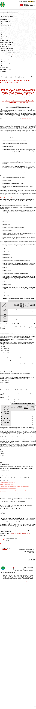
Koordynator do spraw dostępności (8, 32)
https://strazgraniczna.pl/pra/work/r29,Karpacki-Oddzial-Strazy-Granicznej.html (18, 101)
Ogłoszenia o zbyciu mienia (6, 59)
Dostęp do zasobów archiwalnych (8, 48)
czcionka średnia (33, 76)
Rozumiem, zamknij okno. (27, 581)
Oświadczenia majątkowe (6, 25)
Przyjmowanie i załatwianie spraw (7, 42)
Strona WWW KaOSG (5, 67)
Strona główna (3, 12)
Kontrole (3, 29)
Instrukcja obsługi (29, 567)
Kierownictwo (3, 23)
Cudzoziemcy (3, 71)
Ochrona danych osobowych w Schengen (9, 63)
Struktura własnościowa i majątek (7, 34)
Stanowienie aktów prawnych (7, 56)
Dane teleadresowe (5, 27)
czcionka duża (35, 76)
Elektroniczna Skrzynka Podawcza (8, 44)
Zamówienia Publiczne (5, 65)
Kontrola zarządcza (5, 30)
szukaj (20, 1)
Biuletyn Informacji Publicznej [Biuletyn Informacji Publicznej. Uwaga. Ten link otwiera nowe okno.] (19, 567)
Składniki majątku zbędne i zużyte (7, 57)
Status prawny (4, 19)
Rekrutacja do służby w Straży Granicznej (12, 12)
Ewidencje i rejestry (5, 46)
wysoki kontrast (30, 1)
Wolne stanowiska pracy (6, 61)
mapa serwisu (25, 1)
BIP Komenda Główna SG (6, 69)
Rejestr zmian (4, 549)
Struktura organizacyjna (6, 21)
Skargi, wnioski (4, 36)
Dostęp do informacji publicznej (7, 50)
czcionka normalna (31, 76)
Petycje (2, 38)
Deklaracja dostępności (17, 569)
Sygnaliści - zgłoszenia (5, 40)
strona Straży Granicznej (35, 1)
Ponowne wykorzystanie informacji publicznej (10, 52)
